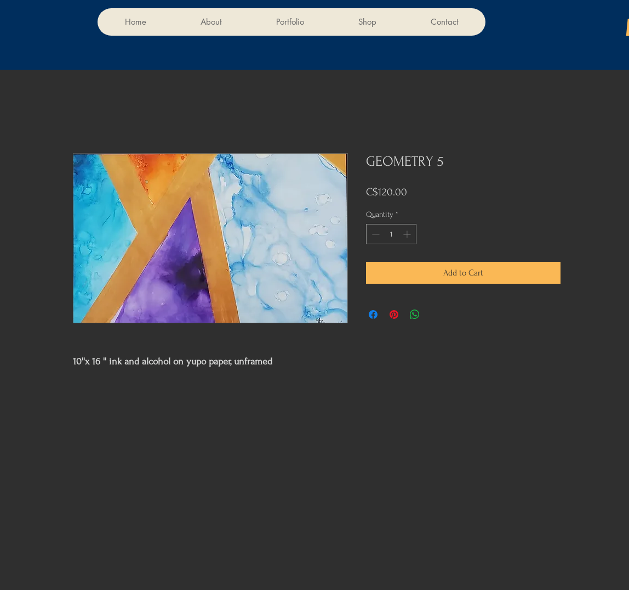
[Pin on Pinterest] (394, 314)
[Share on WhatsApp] (414, 314)
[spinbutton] (391, 234)
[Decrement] (374, 234)
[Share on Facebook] (373, 314)
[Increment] (408, 234)
